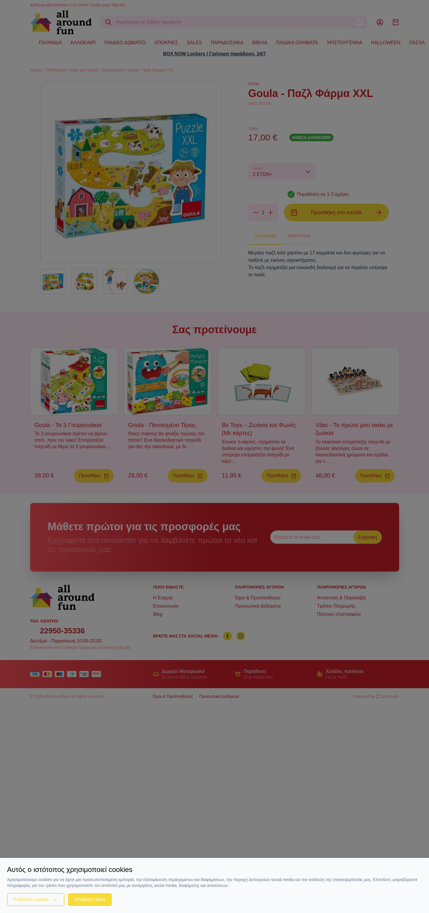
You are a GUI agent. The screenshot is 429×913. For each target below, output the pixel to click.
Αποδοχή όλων (89, 899)
